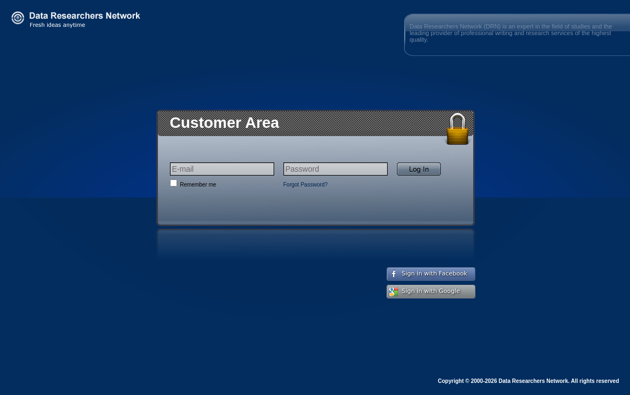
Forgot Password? (305, 185)
